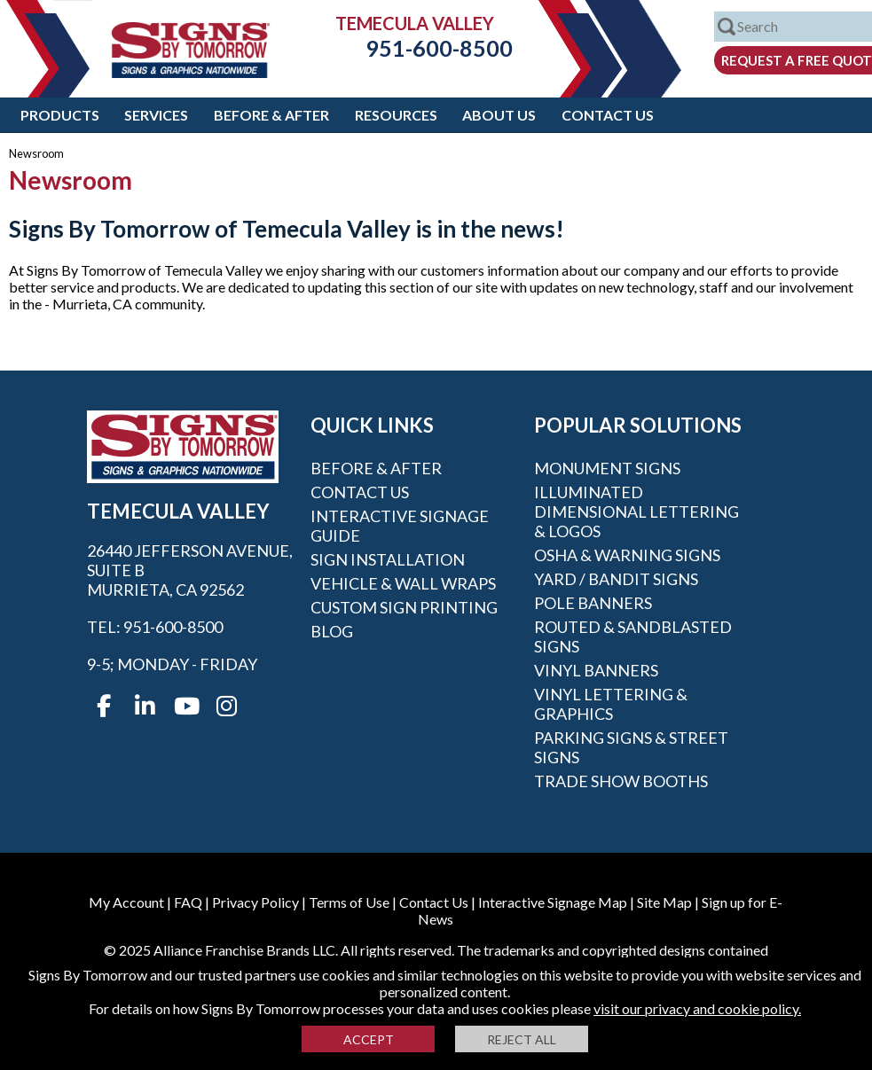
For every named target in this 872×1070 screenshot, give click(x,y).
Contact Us (608, 114)
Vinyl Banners (596, 670)
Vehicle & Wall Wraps (403, 583)
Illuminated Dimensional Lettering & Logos (636, 511)
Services (156, 114)
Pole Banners (593, 603)
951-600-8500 (426, 48)
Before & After (271, 114)
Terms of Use (349, 902)
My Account (126, 902)
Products (59, 114)
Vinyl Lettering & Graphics (610, 703)
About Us (499, 114)
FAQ (188, 902)
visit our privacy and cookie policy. (697, 1008)
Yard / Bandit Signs (616, 579)
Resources (396, 114)
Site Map (664, 902)
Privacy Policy (255, 902)
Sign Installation (387, 559)
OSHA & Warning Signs (627, 555)
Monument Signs (607, 468)
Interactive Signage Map (552, 902)
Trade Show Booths (621, 781)
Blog (331, 631)
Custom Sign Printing (404, 607)
